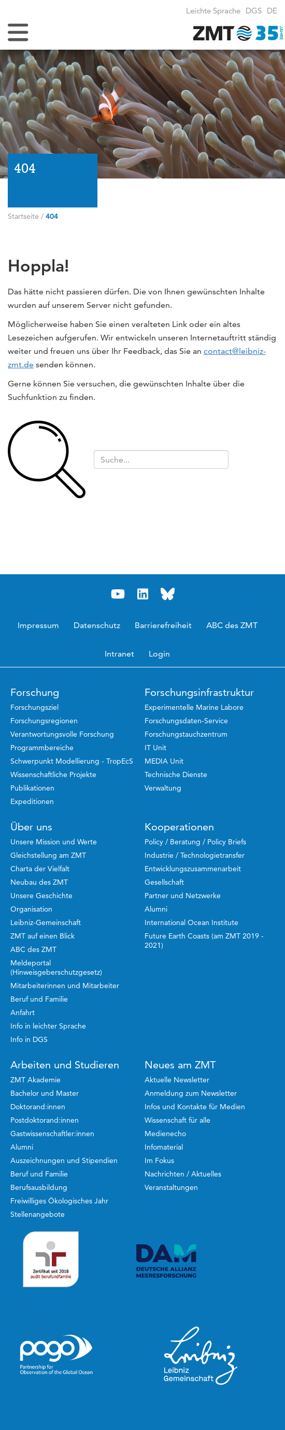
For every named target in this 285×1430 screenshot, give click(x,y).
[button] (272, 11)
